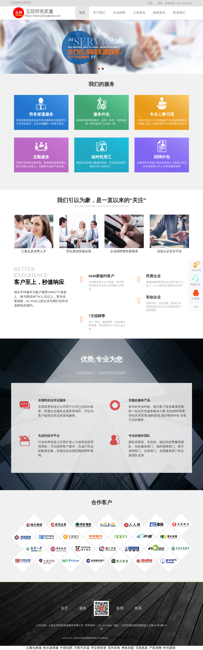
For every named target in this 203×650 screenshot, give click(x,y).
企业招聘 (119, 12)
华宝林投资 (98, 647)
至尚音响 (114, 647)
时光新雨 (169, 647)
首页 (150, 3)
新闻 (159, 3)
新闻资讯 (159, 12)
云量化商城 (34, 647)
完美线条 (141, 647)
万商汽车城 (81, 647)
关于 (64, 608)
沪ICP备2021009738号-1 (124, 637)
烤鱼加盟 (128, 647)
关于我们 (99, 12)
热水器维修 (50, 647)
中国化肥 (66, 647)
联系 (138, 608)
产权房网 (155, 647)
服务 (83, 608)
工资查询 (139, 12)
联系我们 (179, 12)
